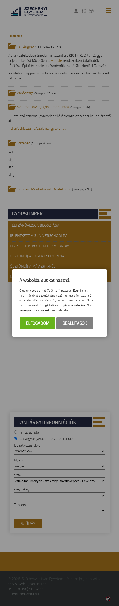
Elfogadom (37, 323)
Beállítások (74, 323)
